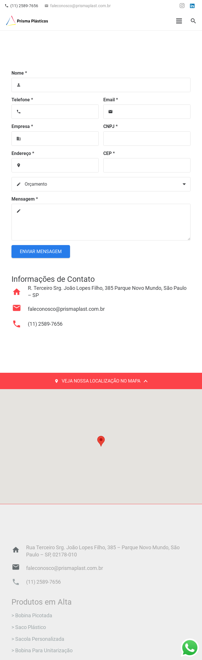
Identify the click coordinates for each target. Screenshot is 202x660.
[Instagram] (182, 6)
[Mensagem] (101, 222)
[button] (193, 21)
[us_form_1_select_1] (101, 184)
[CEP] (147, 165)
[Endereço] (55, 165)
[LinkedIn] (192, 6)
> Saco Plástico (28, 627)
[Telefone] (55, 111)
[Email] (147, 111)
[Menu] (179, 21)
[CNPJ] (147, 138)
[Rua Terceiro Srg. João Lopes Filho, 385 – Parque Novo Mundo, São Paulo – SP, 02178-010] (18, 551)
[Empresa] (55, 138)
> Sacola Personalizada (37, 639)
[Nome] (101, 85)
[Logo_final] (27, 21)
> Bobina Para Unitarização (42, 650)
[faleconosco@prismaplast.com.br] (19, 309)
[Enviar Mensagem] (40, 251)
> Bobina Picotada (31, 615)
